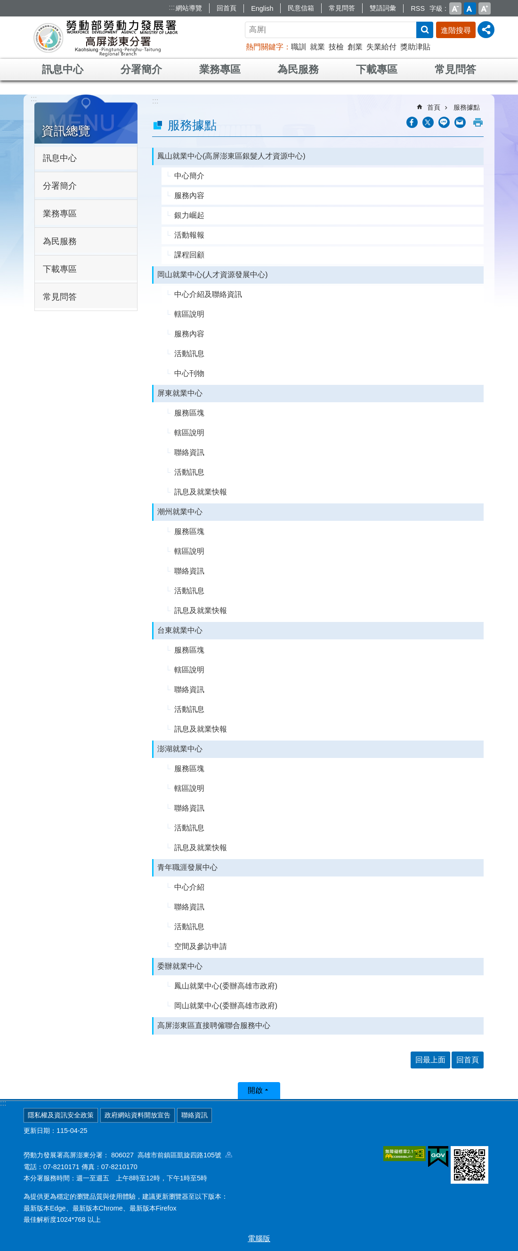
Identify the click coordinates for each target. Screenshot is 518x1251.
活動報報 (189, 235)
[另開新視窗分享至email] (460, 122)
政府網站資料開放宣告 (137, 1115)
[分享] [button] (486, 29)
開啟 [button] (255, 1090)
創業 (355, 47)
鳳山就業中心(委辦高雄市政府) (225, 986)
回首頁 (226, 8)
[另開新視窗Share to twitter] (428, 122)
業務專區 (220, 69)
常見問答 (342, 8)
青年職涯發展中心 (187, 867)
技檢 (336, 47)
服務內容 (189, 195)
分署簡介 (141, 69)
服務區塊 (189, 413)
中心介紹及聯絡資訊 (208, 294)
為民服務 (298, 69)
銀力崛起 (189, 215)
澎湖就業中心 (179, 749)
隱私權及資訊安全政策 (61, 1115)
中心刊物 (189, 373)
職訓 (298, 47)
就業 (317, 47)
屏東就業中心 (179, 393)
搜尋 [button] (424, 30)
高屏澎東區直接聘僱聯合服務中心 (213, 1025)
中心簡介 (189, 176)
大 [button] (484, 8)
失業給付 (381, 47)
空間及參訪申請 (200, 946)
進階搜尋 (456, 30)
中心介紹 (189, 887)
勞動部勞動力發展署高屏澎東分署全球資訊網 (105, 37)
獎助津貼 (415, 47)
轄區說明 (189, 314)
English (262, 8)
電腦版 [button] (259, 1239)
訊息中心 (62, 69)
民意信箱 (301, 8)
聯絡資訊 (189, 452)
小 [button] (455, 8)
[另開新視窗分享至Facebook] (412, 122)
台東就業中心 (179, 630)
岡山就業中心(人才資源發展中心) (212, 275)
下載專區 (376, 69)
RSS (418, 8)
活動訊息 (189, 354)
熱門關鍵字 (264, 47)
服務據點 (466, 107)
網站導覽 (189, 8)
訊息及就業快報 (200, 492)
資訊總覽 (65, 130)
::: (172, 7)
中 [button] (470, 8)
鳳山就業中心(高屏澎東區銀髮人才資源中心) (231, 156)
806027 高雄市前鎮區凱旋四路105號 (171, 1155)
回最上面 (430, 1060)
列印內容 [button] (478, 122)
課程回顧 (189, 255)
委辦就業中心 (179, 966)
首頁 (433, 107)
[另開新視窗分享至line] (444, 122)
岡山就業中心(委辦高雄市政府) (225, 1006)
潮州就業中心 (179, 512)
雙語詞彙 (383, 8)
